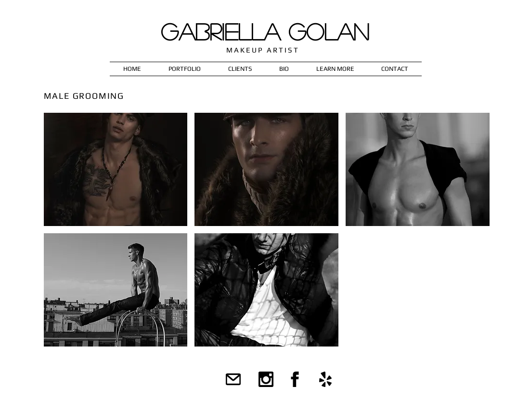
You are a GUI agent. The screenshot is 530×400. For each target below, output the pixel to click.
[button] (185, 69)
